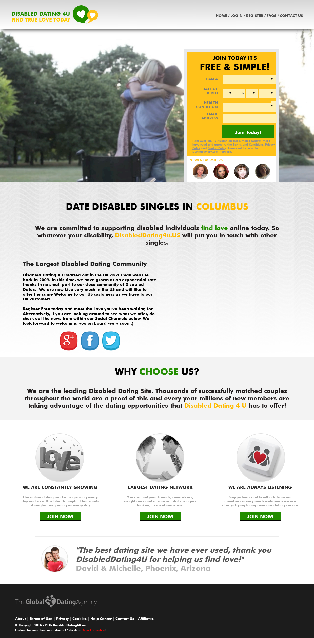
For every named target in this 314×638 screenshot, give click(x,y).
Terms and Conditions (248, 144)
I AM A (212, 79)
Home (221, 16)
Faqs (271, 16)
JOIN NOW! (60, 516)
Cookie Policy (217, 148)
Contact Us (291, 16)
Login (236, 16)
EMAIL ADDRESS (209, 116)
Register (254, 16)
